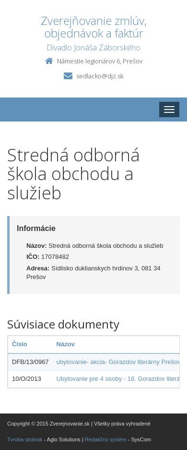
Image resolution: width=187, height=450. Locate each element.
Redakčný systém (106, 439)
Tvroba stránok (24, 439)
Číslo (19, 344)
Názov (66, 344)
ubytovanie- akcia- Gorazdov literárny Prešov (119, 361)
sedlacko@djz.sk (99, 76)
